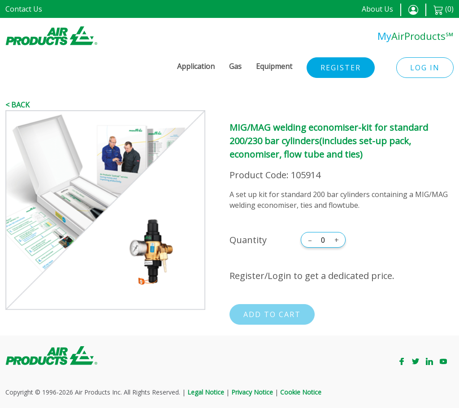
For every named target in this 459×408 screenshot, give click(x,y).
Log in (425, 68)
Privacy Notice (252, 392)
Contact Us (23, 9)
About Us (377, 9)
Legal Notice (205, 392)
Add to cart (272, 314)
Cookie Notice (300, 392)
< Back (17, 105)
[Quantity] (323, 240)
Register (340, 68)
